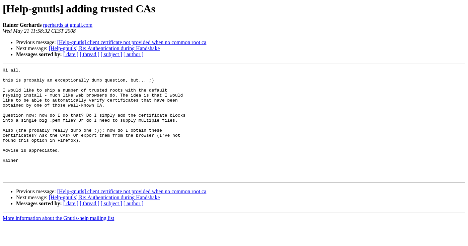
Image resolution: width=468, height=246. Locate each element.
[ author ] (134, 54)
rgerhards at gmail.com (68, 25)
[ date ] (70, 54)
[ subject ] (111, 54)
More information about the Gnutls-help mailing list (58, 240)
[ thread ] (89, 54)
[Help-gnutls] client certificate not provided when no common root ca (132, 42)
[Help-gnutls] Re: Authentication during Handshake (104, 48)
